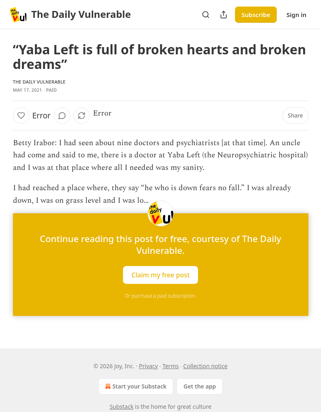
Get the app (199, 386)
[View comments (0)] (62, 115)
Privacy (148, 366)
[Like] (21, 115)
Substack (122, 406)
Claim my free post (160, 274)
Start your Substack (134, 386)
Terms (170, 366)
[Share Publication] (223, 14)
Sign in (296, 15)
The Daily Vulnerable (39, 82)
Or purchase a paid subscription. (160, 295)
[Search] (206, 14)
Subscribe (255, 15)
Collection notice (205, 366)
